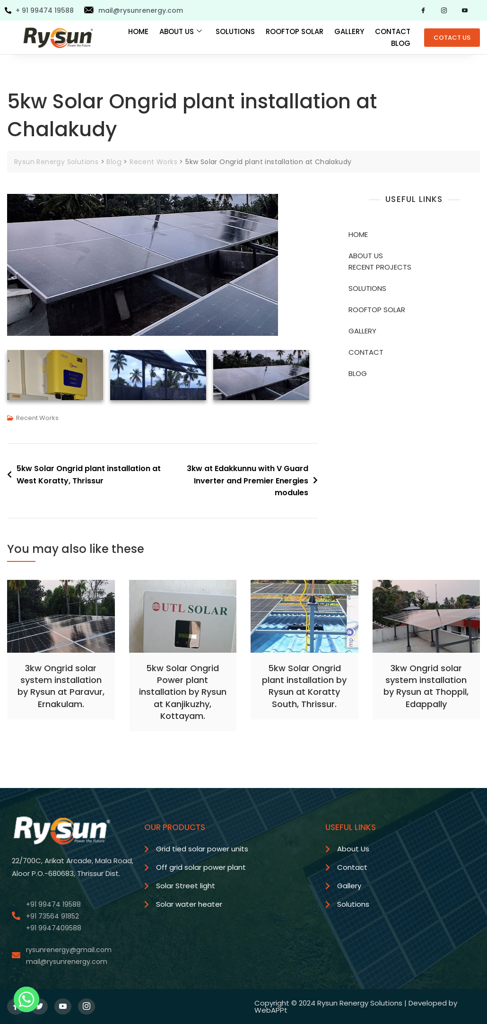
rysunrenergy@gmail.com (69, 949)
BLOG (400, 43)
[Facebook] (423, 10)
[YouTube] (464, 10)
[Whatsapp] (26, 999)
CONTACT (392, 31)
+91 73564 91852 (52, 916)
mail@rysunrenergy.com (66, 961)
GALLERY (349, 31)
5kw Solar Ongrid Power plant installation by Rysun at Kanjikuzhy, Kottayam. (182, 692)
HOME (138, 31)
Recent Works (37, 417)
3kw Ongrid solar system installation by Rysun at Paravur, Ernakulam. (60, 686)
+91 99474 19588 (53, 904)
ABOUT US (180, 31)
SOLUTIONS (235, 31)
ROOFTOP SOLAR (294, 31)
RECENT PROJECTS (379, 267)
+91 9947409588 (53, 928)
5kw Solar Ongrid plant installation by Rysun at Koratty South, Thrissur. (304, 686)
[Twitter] (39, 1006)
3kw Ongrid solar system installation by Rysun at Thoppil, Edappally (426, 686)
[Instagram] (443, 10)
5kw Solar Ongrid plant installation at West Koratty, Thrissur (89, 474)
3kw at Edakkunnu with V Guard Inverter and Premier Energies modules (247, 480)
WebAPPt (270, 1010)
